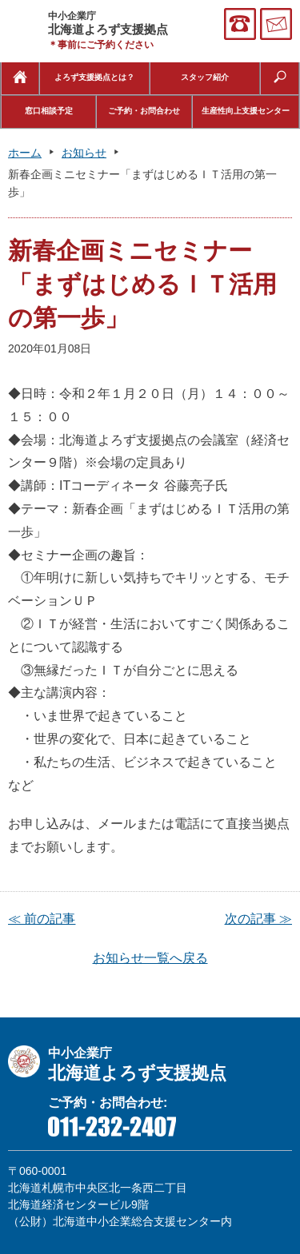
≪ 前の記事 (41, 919)
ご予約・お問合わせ (144, 110)
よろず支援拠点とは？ (94, 77)
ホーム (25, 152)
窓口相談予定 (49, 110)
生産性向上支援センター (246, 110)
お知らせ (84, 152)
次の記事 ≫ (258, 919)
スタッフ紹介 (205, 77)
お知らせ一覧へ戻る (150, 958)
